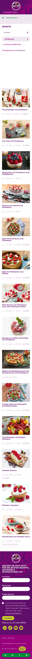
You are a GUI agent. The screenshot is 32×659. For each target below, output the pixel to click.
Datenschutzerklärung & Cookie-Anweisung (14, 643)
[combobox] (16, 32)
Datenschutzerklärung (13, 613)
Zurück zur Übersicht (12, 44)
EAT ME (16, 6)
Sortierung (9, 39)
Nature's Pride (22, 648)
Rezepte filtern (10, 18)
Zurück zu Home (10, 12)
